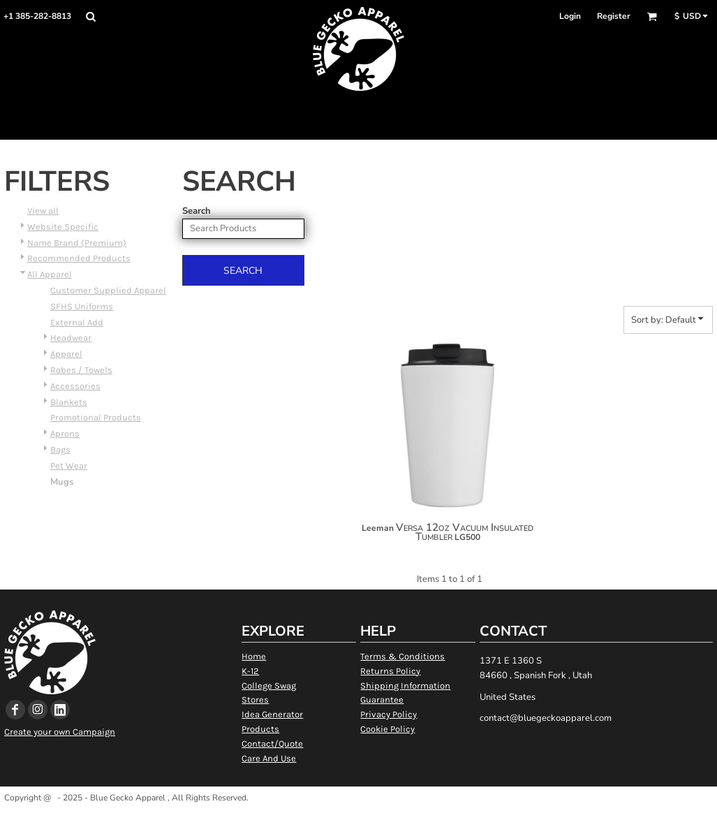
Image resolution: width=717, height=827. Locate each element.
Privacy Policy (388, 714)
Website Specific (62, 226)
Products (260, 729)
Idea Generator (272, 714)
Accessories (75, 386)
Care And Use (269, 758)
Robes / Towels (81, 370)
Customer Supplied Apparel (108, 290)
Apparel (66, 354)
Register (613, 16)
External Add (76, 322)
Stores (255, 699)
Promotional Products (95, 417)
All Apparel (49, 274)
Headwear (70, 337)
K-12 (250, 671)
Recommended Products (79, 258)
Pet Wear (68, 465)
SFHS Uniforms (81, 306)
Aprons (65, 433)
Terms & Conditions (402, 656)
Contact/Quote (272, 743)
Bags (60, 449)
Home (254, 656)
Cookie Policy (387, 729)
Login (570, 16)
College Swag (269, 685)
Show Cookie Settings (358, 815)
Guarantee (382, 699)
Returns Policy (390, 671)
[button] (90, 16)
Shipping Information (405, 685)
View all (43, 210)
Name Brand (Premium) (76, 242)
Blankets (68, 402)
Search (196, 211)
